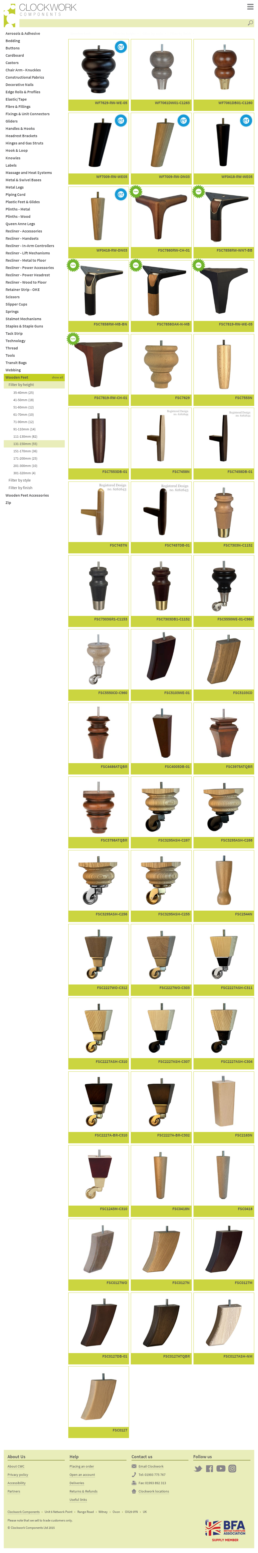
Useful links (78, 1500)
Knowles (13, 159)
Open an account (82, 1475)
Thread (12, 349)
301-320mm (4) (24, 473)
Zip (8, 503)
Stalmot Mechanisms (23, 320)
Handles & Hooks (20, 129)
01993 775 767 (155, 1475)
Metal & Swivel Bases (23, 181)
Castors (12, 64)
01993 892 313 (155, 1483)
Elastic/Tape (16, 100)
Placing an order (82, 1467)
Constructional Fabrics (25, 78)
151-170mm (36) (25, 452)
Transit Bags (16, 364)
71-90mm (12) (23, 422)
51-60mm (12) (23, 408)
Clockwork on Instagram (232, 1469)
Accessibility (17, 1483)
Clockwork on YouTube (221, 1469)
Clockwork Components (24, 1513)
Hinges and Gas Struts (24, 144)
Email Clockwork (151, 1467)
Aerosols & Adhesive (23, 34)
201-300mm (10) (25, 466)
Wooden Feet (17, 378)
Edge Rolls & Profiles (23, 93)
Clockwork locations (154, 1492)
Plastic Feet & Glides (23, 202)
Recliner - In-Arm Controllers (30, 246)
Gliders (12, 122)
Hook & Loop (17, 151)
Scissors (13, 298)
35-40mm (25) (23, 393)
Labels (11, 166)
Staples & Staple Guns (24, 327)
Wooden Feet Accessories (27, 496)
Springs (12, 312)
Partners (14, 1492)
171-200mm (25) (25, 459)
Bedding (13, 41)
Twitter (198, 1469)
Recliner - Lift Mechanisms (28, 254)
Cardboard (15, 56)
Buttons (13, 49)
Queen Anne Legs (20, 224)
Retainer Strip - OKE (23, 290)
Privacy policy (18, 1475)
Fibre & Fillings (18, 107)
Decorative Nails (20, 85)
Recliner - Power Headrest (28, 276)
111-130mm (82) (25, 437)
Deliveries (77, 1483)
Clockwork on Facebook (209, 1469)
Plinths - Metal (18, 210)
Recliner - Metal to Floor (26, 261)
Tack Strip (14, 334)
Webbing (13, 371)
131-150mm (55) (25, 444)
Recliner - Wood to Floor (26, 283)
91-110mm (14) (24, 430)
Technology (15, 342)
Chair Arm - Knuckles (23, 71)
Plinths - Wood (18, 217)
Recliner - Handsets (22, 239)
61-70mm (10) (23, 415)
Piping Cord (15, 195)
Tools (10, 356)
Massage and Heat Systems (29, 173)
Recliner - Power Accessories (30, 268)
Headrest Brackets (21, 137)
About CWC (16, 1467)
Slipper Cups (16, 305)
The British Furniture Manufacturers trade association (225, 1531)
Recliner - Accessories (24, 232)
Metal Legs (15, 188)
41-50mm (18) (23, 400)
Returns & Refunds (84, 1492)
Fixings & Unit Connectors (28, 115)
